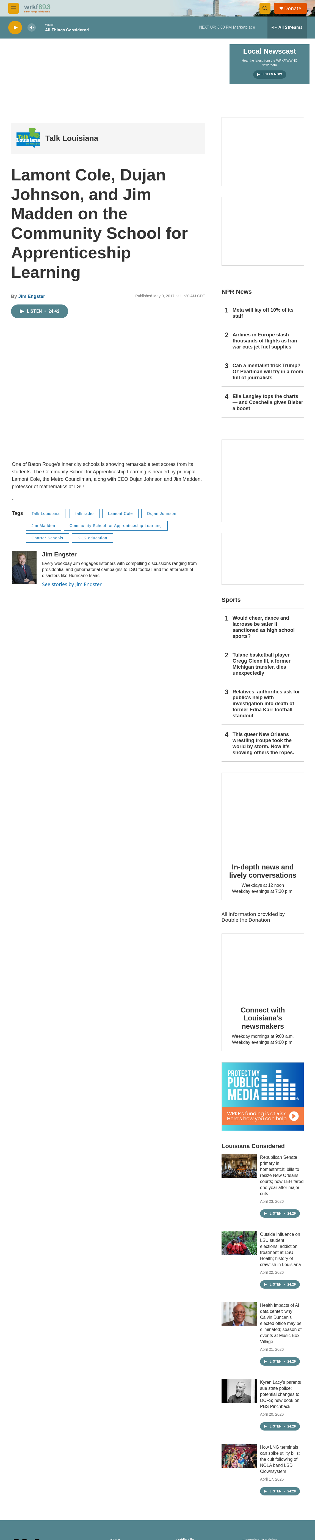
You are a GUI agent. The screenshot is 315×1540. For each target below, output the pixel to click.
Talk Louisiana (71, 138)
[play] (15, 27)
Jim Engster (31, 296)
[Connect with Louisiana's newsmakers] (263, 966)
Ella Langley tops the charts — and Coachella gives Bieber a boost (268, 402)
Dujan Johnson (161, 513)
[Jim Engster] (24, 567)
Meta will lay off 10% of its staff (263, 313)
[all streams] (287, 28)
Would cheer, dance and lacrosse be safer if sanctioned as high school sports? (264, 627)
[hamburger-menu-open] (13, 8)
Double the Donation (246, 919)
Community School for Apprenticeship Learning (116, 525)
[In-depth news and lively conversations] (263, 814)
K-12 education (92, 538)
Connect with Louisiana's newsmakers (263, 1018)
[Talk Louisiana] (28, 138)
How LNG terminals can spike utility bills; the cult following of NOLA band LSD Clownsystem (280, 1459)
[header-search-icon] (264, 8)
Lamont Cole (120, 513)
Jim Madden (43, 525)
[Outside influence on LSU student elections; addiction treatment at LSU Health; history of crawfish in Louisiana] (239, 1243)
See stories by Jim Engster (72, 584)
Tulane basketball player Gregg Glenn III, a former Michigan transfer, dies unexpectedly (262, 664)
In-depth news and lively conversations (263, 871)
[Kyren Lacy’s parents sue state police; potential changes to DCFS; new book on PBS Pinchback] (239, 1391)
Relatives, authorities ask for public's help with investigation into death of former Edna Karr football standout (266, 704)
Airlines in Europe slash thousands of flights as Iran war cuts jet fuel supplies (265, 341)
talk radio (84, 513)
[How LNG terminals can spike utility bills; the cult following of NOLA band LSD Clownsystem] (239, 1456)
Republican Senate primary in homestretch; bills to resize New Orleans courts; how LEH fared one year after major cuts (281, 1175)
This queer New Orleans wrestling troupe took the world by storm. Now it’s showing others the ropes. (263, 743)
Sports (231, 599)
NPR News (237, 291)
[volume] (31, 27)
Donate (292, 8)
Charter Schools (47, 538)
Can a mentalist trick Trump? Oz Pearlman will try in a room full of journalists (268, 371)
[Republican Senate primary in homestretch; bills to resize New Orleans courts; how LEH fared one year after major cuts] (239, 1166)
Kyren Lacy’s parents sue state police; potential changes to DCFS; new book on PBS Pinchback (280, 1394)
